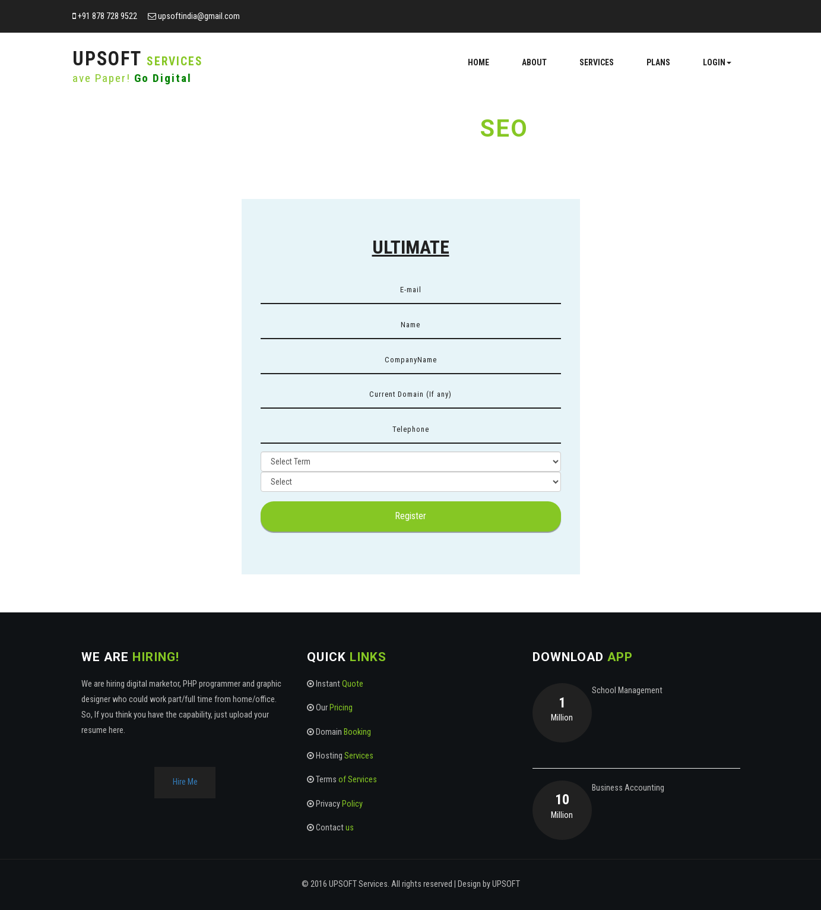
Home (478, 62)
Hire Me (185, 782)
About (534, 62)
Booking (357, 732)
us (349, 828)
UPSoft (137, 59)
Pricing (341, 708)
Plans (658, 62)
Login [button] (717, 62)
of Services (357, 780)
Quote (352, 684)
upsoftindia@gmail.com (199, 16)
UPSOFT (506, 884)
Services (596, 62)
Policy (352, 804)
